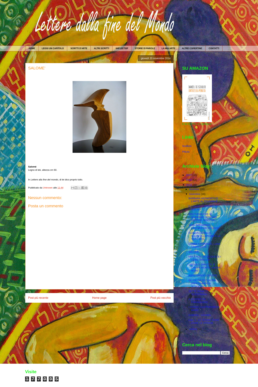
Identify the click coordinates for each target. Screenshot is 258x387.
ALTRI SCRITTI (101, 48)
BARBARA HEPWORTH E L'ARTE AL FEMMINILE (203, 200)
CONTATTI (214, 48)
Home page (99, 297)
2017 (189, 175)
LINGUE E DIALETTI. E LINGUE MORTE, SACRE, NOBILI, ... (204, 267)
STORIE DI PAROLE (145, 48)
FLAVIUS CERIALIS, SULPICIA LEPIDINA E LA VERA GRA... (204, 236)
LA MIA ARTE (168, 48)
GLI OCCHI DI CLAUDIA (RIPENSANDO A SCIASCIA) (202, 283)
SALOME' (193, 251)
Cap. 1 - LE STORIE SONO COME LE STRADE (203, 321)
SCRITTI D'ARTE (78, 48)
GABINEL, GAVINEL (199, 315)
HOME (32, 48)
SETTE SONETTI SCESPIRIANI (198, 293)
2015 (189, 179)
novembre (195, 194)
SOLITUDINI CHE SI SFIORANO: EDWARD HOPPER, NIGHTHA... (202, 217)
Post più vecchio (160, 297)
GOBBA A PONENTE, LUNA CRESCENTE (204, 245)
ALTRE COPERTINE (192, 48)
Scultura (186, 146)
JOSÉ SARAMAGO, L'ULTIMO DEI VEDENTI (203, 227)
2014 (189, 184)
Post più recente (38, 297)
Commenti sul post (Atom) (104, 307)
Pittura (185, 151)
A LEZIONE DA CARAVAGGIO (198, 301)
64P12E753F (122, 48)
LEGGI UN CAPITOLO (53, 48)
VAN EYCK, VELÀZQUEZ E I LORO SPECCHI (204, 258)
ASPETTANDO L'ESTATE (202, 275)
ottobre (193, 329)
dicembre (194, 189)
